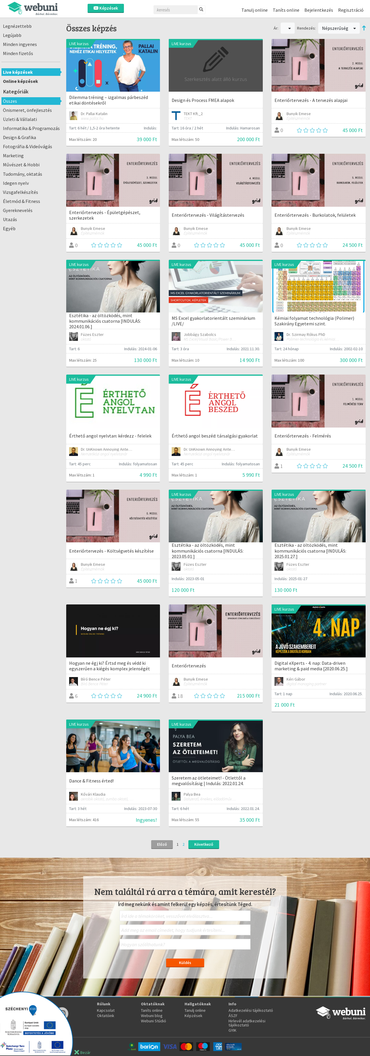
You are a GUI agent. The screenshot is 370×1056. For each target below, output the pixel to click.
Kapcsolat (106, 1010)
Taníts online (286, 10)
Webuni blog (152, 1015)
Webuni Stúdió (153, 1020)
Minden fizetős (18, 53)
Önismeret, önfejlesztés (27, 110)
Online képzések (20, 81)
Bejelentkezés (318, 10)
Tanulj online (254, 10)
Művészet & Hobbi (21, 165)
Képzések (105, 8)
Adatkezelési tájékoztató (251, 1010)
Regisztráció (351, 10)
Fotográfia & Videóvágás (27, 146)
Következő (203, 844)
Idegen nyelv (16, 183)
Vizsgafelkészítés (20, 192)
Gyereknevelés (18, 210)
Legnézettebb (17, 26)
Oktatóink (105, 1015)
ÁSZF (233, 1015)
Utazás (10, 219)
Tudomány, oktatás (22, 174)
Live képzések (18, 72)
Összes (10, 101)
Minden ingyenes (20, 44)
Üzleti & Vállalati (20, 119)
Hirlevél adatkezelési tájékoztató (247, 1023)
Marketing (13, 155)
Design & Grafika (19, 137)
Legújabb (12, 35)
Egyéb (9, 228)
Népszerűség (339, 28)
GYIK (232, 1030)
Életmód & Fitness (21, 201)
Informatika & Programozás (31, 128)
